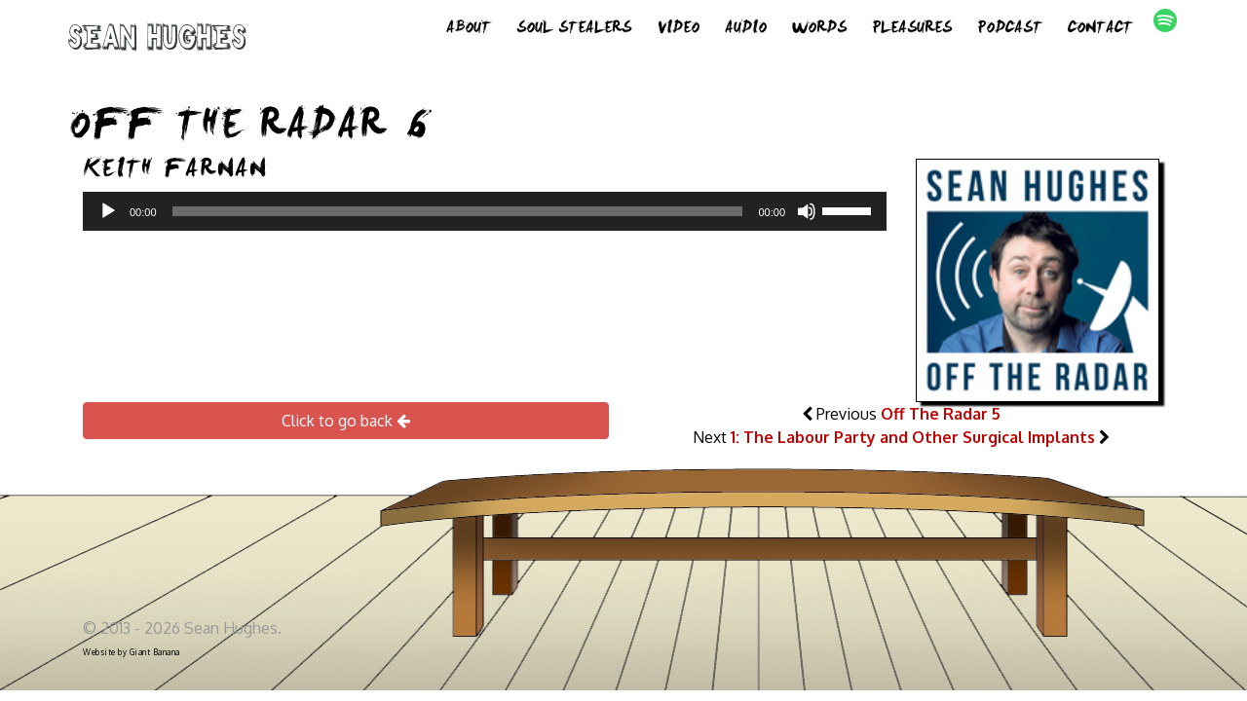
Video (678, 29)
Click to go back (346, 420)
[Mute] (806, 211)
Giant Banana (155, 652)
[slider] (457, 211)
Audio (746, 29)
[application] (485, 211)
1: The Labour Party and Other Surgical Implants (913, 437)
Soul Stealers (573, 29)
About (468, 29)
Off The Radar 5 (941, 414)
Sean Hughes (157, 40)
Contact (1100, 29)
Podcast (1009, 29)
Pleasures (912, 29)
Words (819, 29)
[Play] (108, 211)
